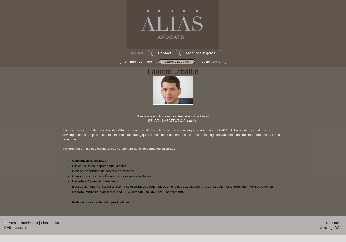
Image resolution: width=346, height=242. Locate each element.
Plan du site (50, 223)
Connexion (334, 223)
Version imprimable (21, 223)
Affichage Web (331, 228)
